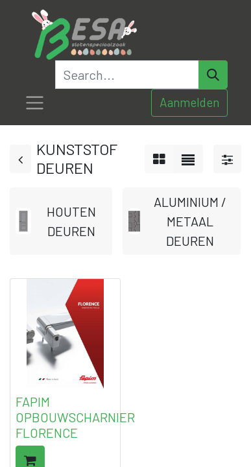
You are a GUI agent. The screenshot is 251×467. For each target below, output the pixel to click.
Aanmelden (189, 102)
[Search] (213, 74)
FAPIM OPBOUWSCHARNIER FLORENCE (75, 417)
